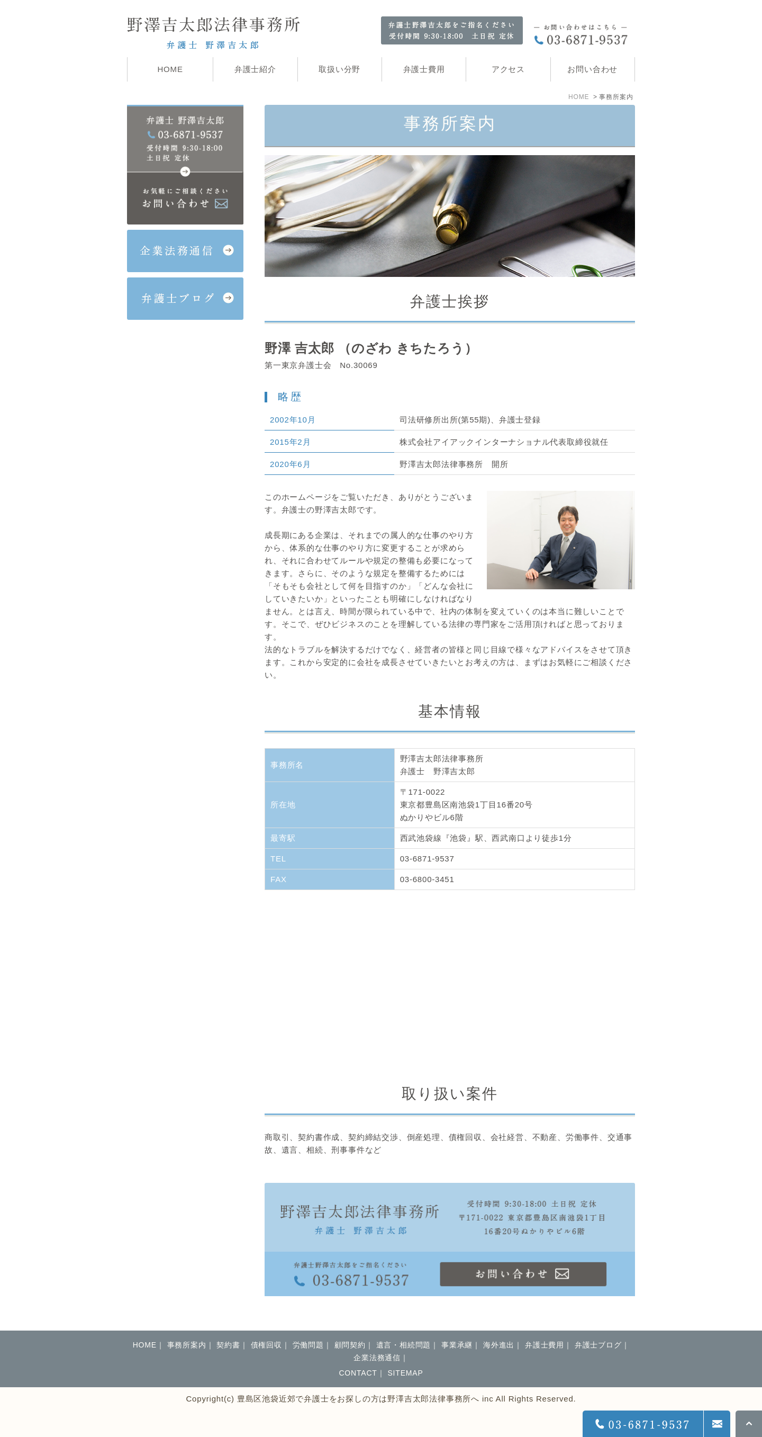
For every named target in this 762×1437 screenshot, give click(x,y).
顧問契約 (350, 1345)
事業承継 (457, 1345)
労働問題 (308, 1345)
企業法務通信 (377, 1357)
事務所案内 (186, 1345)
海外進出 (498, 1345)
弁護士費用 (544, 1345)
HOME (578, 97)
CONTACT (358, 1373)
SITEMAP (405, 1373)
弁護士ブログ (598, 1345)
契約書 (228, 1345)
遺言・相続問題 (403, 1345)
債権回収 (266, 1345)
